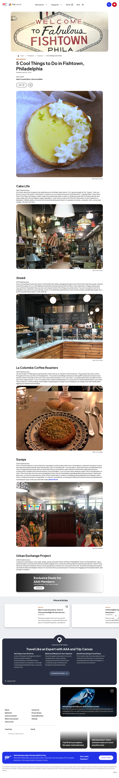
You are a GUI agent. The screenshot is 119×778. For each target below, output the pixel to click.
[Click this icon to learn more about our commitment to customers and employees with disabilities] (5, 750)
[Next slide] (116, 615)
